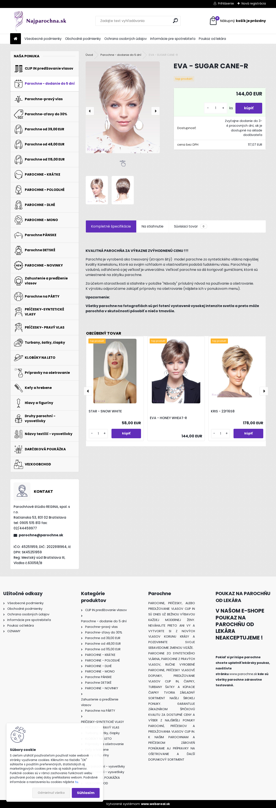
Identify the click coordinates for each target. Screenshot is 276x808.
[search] (175, 20)
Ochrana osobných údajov (125, 38)
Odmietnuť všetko (51, 793)
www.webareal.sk (155, 804)
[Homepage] (15, 39)
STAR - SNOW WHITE (105, 411)
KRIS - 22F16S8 (223, 411)
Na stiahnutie (152, 226)
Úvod (89, 55)
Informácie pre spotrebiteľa (172, 38)
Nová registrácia (254, 3)
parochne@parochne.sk (41, 535)
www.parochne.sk (243, 674)
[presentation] (90, 111)
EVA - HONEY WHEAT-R (168, 418)
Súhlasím (85, 792)
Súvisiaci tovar (190, 226)
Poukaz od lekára (212, 38)
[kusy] (216, 108)
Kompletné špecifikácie (111, 226)
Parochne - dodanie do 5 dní (120, 55)
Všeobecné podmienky (43, 38)
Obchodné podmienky (83, 38)
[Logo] (39, 21)
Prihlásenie (226, 3)
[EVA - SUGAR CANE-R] (123, 107)
